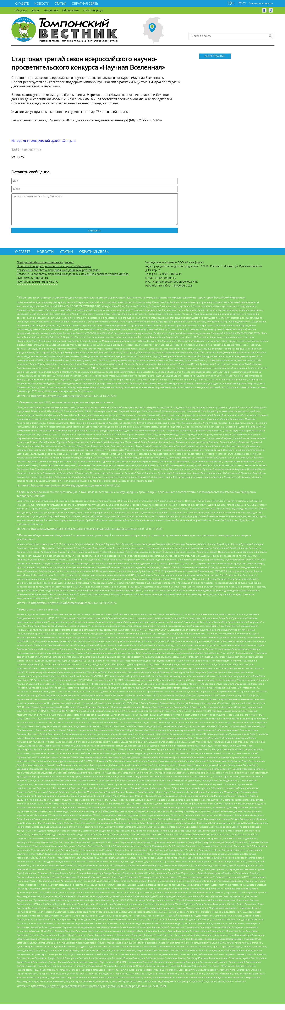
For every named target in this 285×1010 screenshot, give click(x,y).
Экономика (51, 10)
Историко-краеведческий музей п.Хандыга (43, 141)
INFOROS (179, 291)
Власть (36, 10)
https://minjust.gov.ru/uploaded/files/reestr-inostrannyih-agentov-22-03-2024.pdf (84, 992)
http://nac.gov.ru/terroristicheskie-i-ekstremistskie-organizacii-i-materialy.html (82, 534)
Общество (21, 10)
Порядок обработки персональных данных (45, 268)
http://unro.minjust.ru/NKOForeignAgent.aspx (61, 491)
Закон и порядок (93, 10)
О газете (22, 3)
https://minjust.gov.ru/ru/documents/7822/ (59, 608)
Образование (70, 10)
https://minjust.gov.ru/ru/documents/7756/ (59, 401)
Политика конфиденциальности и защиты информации (54, 272)
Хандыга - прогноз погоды (231, 25)
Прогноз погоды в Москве (231, 28)
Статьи (60, 3)
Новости (41, 3)
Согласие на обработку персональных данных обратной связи (58, 276)
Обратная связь (85, 3)
